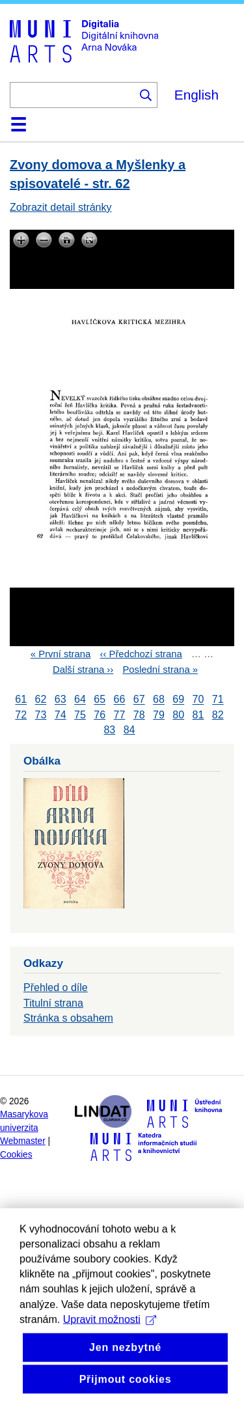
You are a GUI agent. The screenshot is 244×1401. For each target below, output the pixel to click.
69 (178, 699)
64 (80, 699)
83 (109, 729)
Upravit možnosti (109, 1349)
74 (60, 714)
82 (218, 714)
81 (198, 714)
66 (120, 699)
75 (80, 714)
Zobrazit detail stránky (61, 207)
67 (139, 699)
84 (129, 729)
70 (198, 699)
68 (159, 699)
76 (99, 714)
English (196, 94)
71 (218, 699)
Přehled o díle (55, 987)
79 (159, 714)
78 (139, 714)
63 (60, 699)
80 (178, 714)
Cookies (16, 1155)
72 (21, 714)
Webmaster (23, 1141)
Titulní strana (53, 1003)
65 (99, 699)
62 (41, 699)
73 (41, 714)
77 (120, 714)
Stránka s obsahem (68, 1018)
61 (21, 699)
